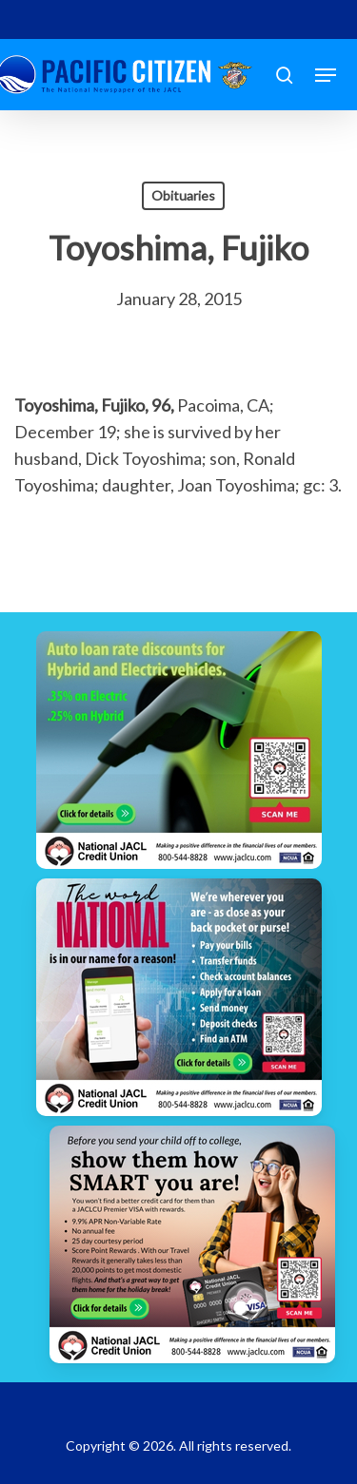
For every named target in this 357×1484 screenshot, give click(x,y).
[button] (325, 75)
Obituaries (183, 195)
